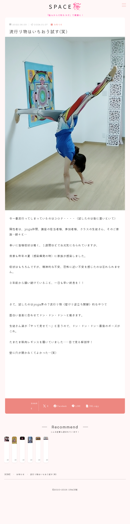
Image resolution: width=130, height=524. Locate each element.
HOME (8, 516)
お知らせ (57, 25)
